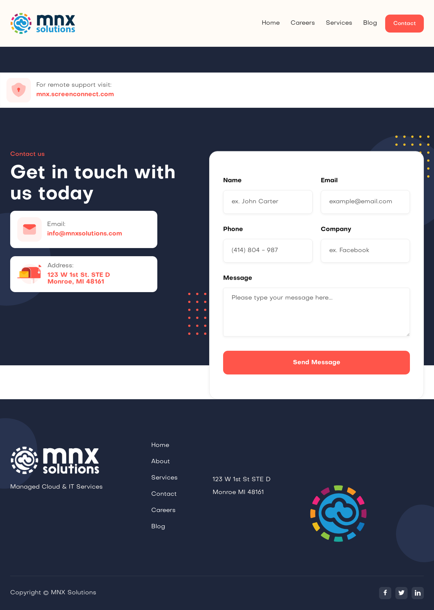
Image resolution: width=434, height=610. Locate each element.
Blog (370, 23)
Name (232, 181)
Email (329, 181)
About (160, 470)
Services (339, 23)
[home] (44, 23)
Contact (404, 23)
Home (271, 23)
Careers (303, 23)
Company (336, 229)
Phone (233, 229)
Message (237, 278)
